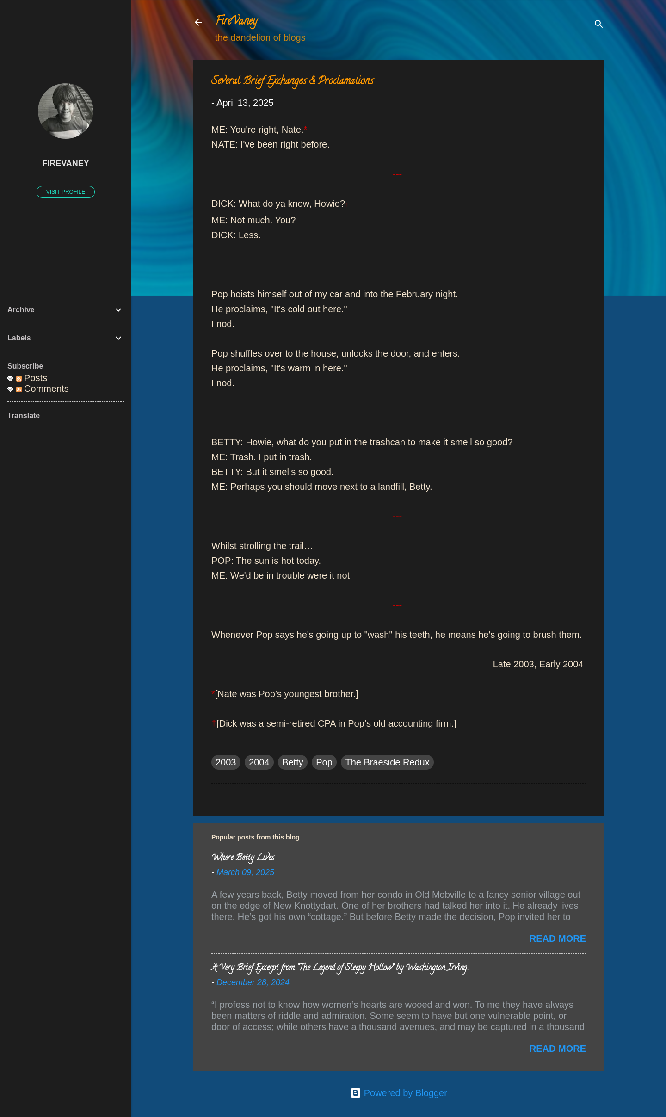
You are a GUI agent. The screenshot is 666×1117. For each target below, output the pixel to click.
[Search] (598, 25)
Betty (292, 762)
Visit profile (65, 192)
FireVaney (236, 22)
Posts (32, 378)
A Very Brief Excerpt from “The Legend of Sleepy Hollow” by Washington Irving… (340, 968)
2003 (226, 762)
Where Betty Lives (242, 858)
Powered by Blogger (398, 1093)
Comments (42, 388)
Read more (558, 938)
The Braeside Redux (387, 762)
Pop (324, 762)
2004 (259, 762)
